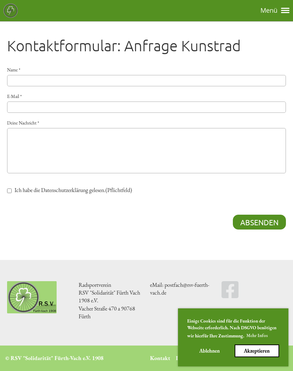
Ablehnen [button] (209, 350)
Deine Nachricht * (146, 146)
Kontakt (160, 358)
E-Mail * (146, 103)
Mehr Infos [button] (257, 335)
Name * (146, 76)
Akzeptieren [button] (257, 350)
